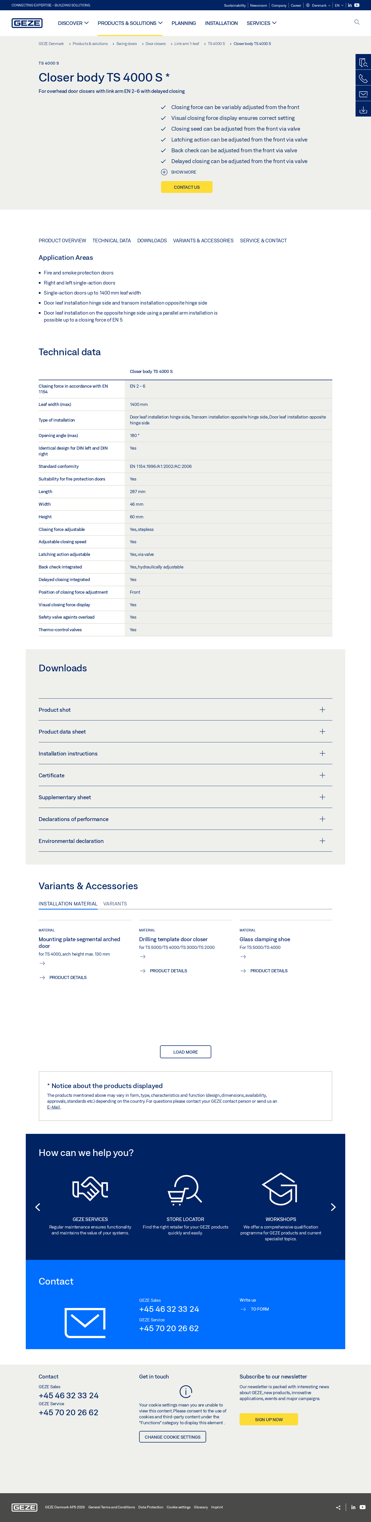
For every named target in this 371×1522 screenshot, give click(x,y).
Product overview (62, 239)
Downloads (152, 239)
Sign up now (269, 1418)
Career (296, 5)
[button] (318, 6)
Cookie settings (178, 1506)
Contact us (187, 187)
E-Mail (54, 1105)
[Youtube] (356, 5)
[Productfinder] (363, 63)
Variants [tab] (115, 902)
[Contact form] (363, 94)
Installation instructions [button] (182, 752)
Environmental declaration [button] (182, 839)
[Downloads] (363, 110)
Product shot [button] (182, 708)
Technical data (111, 239)
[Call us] (363, 79)
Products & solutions (127, 23)
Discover (70, 23)
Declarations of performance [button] (182, 817)
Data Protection (150, 1506)
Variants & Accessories (203, 239)
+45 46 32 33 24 (169, 1307)
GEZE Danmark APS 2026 (65, 1506)
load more (185, 1050)
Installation (221, 23)
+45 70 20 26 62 (169, 1326)
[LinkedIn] (350, 5)
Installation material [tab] (68, 902)
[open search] (357, 22)
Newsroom (258, 5)
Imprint (217, 1506)
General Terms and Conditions (111, 1506)
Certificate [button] (182, 774)
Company (279, 5)
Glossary (201, 1506)
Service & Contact (263, 239)
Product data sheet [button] (182, 730)
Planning (184, 23)
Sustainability (235, 5)
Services (258, 23)
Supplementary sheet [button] (182, 796)
